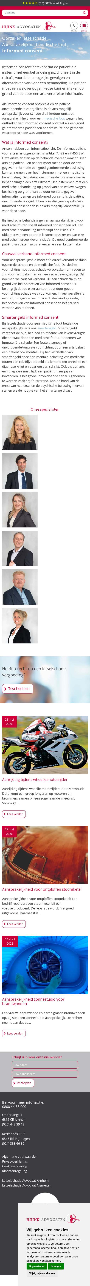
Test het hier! (19, 688)
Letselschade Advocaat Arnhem (25, 1180)
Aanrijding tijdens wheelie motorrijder (35, 779)
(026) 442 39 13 (13, 1124)
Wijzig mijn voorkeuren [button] (42, 1273)
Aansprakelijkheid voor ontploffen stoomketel (41, 889)
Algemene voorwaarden (20, 1156)
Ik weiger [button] (56, 1266)
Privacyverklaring (14, 1161)
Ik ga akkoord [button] (36, 1266)
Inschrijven (24, 1083)
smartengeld (46, 328)
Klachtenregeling (14, 1171)
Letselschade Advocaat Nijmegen (26, 1185)
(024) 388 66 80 (13, 1143)
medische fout (54, 118)
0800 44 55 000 (14, 1106)
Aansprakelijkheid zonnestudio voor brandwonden (33, 1001)
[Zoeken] (41, 13)
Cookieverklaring (14, 1166)
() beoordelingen (45, 3)
